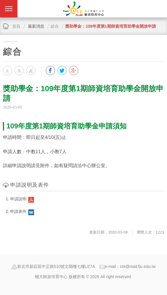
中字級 (19, 70)
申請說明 (18, 199)
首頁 (16, 26)
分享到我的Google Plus (73, 70)
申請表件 (18, 211)
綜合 (55, 26)
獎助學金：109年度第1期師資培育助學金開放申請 (110, 26)
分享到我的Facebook (50, 70)
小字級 (7, 70)
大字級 (30, 70)
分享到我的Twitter (62, 70)
